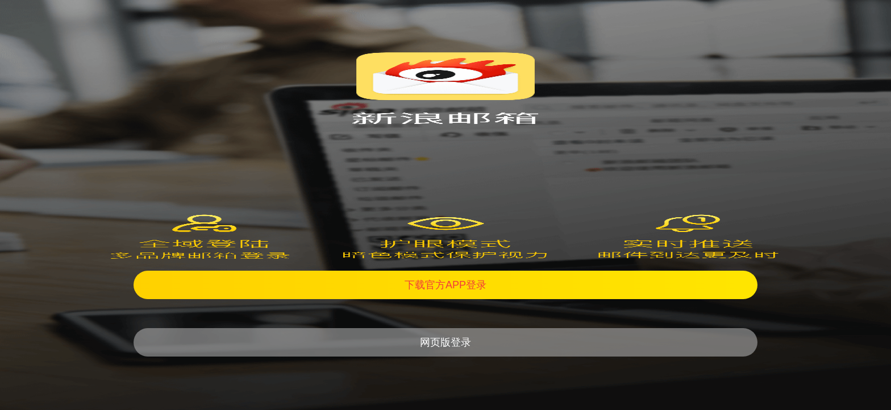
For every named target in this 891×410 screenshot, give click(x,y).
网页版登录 (445, 342)
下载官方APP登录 (445, 285)
